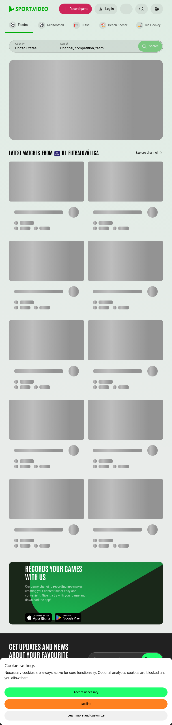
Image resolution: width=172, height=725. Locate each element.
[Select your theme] (126, 9)
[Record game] (75, 9)
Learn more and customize (86, 715)
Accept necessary (86, 692)
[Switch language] (156, 9)
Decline (86, 704)
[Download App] (38, 617)
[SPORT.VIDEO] (28, 9)
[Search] (141, 9)
